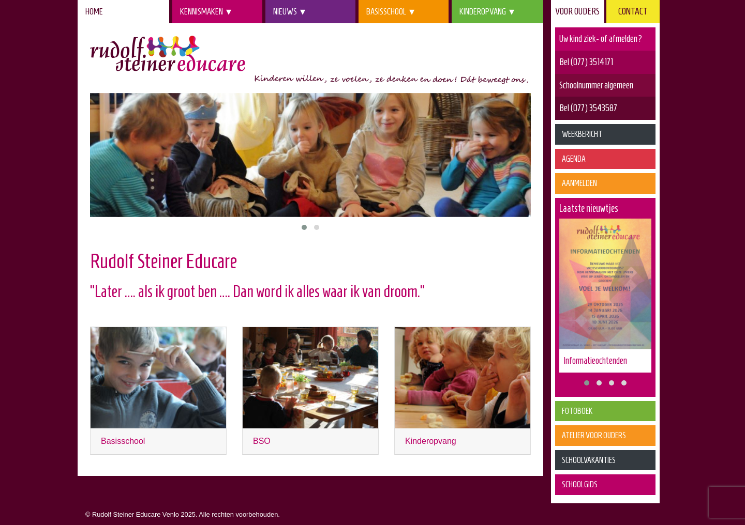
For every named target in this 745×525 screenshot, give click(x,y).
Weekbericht (582, 134)
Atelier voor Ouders (594, 435)
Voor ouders (577, 11)
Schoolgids (580, 484)
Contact (633, 11)
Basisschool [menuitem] (386, 11)
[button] (304, 227)
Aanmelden (579, 183)
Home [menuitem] (94, 11)
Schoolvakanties (589, 460)
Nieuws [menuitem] (285, 11)
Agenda (574, 159)
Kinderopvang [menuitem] (482, 11)
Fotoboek (577, 411)
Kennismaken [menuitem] (201, 11)
